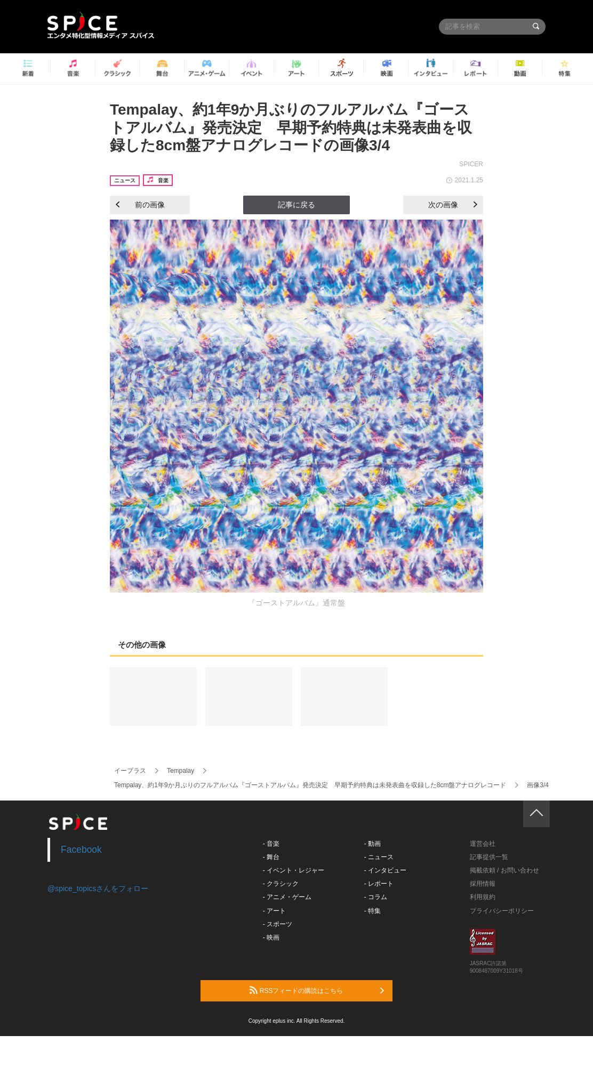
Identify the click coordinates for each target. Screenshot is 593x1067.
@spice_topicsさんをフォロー (97, 888)
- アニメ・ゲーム (287, 897)
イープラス (130, 770)
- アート (274, 911)
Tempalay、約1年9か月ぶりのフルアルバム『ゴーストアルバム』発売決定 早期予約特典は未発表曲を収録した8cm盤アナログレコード (310, 785)
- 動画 (372, 843)
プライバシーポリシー (502, 911)
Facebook (81, 849)
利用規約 (482, 897)
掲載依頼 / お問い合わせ (504, 870)
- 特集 (372, 911)
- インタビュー (385, 870)
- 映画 (271, 937)
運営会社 (482, 843)
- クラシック (281, 883)
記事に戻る (296, 204)
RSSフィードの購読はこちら (317, 990)
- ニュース (379, 857)
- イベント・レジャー (293, 870)
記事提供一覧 (489, 857)
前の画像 (140, 204)
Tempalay (180, 770)
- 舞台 (271, 857)
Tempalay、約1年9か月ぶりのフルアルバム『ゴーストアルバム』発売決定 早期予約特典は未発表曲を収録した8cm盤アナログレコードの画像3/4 (291, 127)
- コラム (375, 897)
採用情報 (482, 883)
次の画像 (452, 204)
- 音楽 (271, 843)
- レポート (379, 883)
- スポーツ (277, 924)
